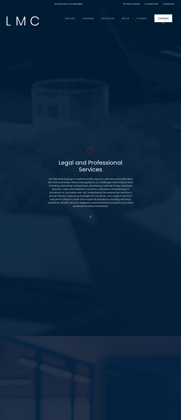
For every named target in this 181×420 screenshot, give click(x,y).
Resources (107, 18)
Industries (88, 18)
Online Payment (132, 4)
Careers (141, 18)
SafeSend (169, 4)
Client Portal (152, 4)
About (125, 18)
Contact (163, 19)
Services (70, 18)
